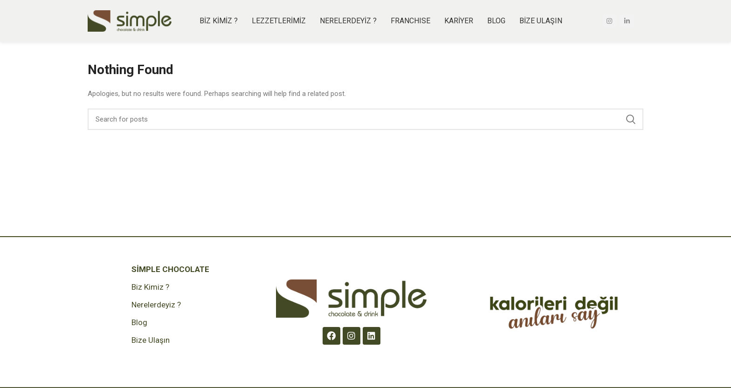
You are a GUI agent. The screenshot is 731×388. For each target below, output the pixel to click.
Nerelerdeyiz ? (156, 304)
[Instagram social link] (609, 21)
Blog (139, 322)
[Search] (365, 119)
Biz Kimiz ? (150, 287)
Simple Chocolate (170, 269)
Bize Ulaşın (150, 340)
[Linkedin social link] (627, 21)
